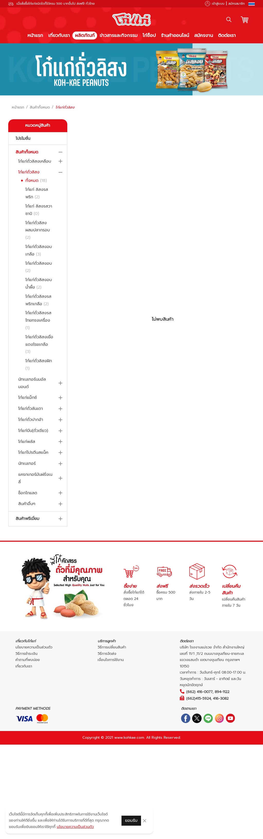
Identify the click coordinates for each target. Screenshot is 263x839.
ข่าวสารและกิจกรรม (118, 35)
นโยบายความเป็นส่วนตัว (33, 647)
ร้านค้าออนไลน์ (175, 35)
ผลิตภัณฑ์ (85, 35)
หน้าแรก (35, 35)
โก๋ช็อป (149, 35)
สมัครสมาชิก (236, 3)
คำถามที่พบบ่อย (27, 660)
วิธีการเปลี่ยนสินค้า (112, 647)
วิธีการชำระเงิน (26, 653)
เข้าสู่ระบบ (218, 3)
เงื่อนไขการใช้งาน (111, 660)
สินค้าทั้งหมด (40, 107)
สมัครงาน (203, 35)
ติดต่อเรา (227, 35)
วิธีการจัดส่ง (107, 653)
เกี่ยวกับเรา (59, 35)
